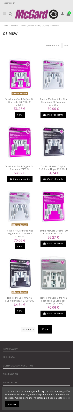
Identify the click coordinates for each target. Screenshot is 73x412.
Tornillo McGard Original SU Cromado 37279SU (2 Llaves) (19, 102)
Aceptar (12, 404)
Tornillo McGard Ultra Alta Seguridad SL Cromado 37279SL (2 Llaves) (53, 300)
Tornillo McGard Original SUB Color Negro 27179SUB (53, 167)
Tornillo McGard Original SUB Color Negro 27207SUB (19, 299)
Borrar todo (28, 329)
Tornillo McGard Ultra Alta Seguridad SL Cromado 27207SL (19, 233)
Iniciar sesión (9, 3)
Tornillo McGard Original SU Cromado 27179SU (19, 167)
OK (45, 329)
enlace (66, 398)
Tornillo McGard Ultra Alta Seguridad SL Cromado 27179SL (53, 102)
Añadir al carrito (53, 114)
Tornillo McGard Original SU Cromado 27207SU (53, 232)
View (19, 114)
